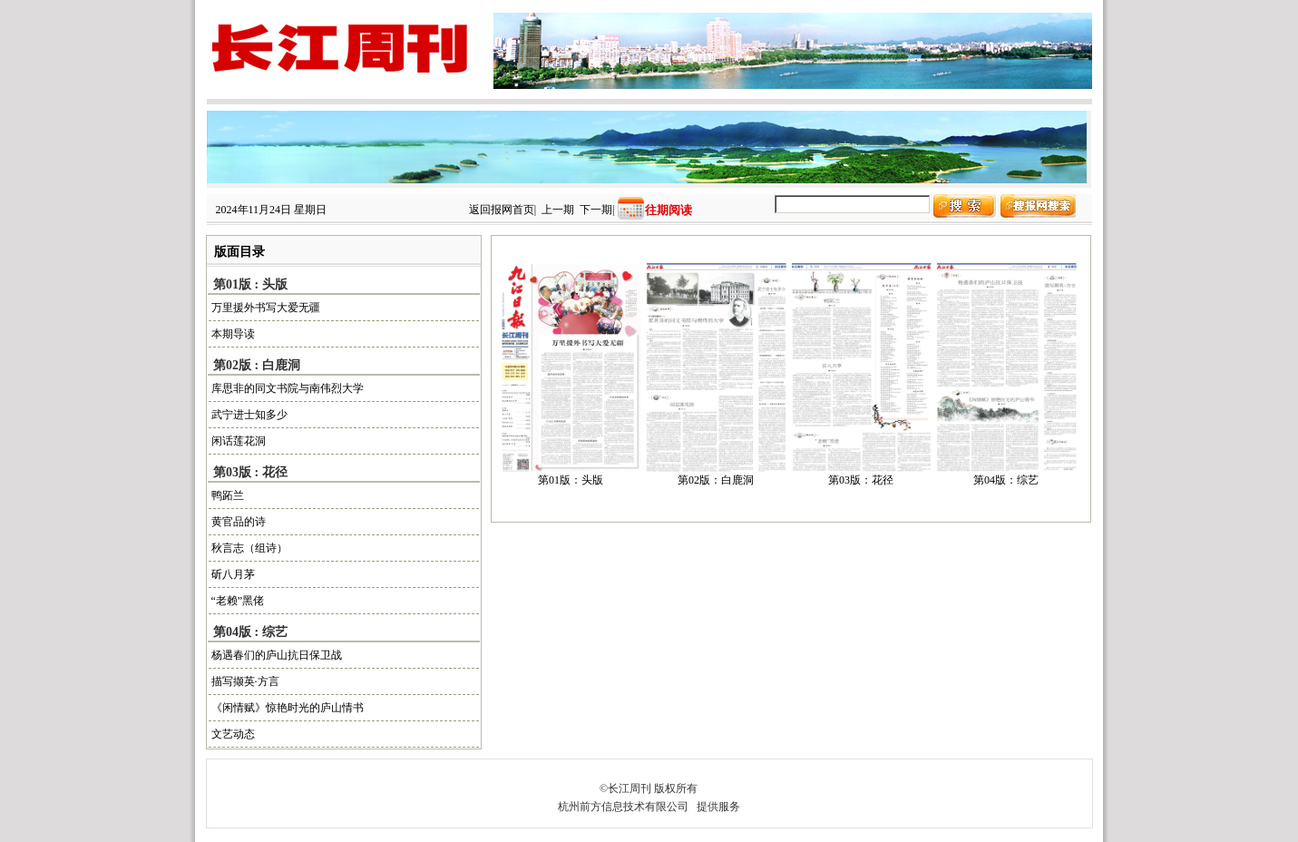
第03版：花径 (860, 480)
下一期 (596, 209)
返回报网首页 (501, 209)
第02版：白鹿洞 (716, 480)
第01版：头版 (570, 480)
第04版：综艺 (1006, 480)
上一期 (558, 209)
